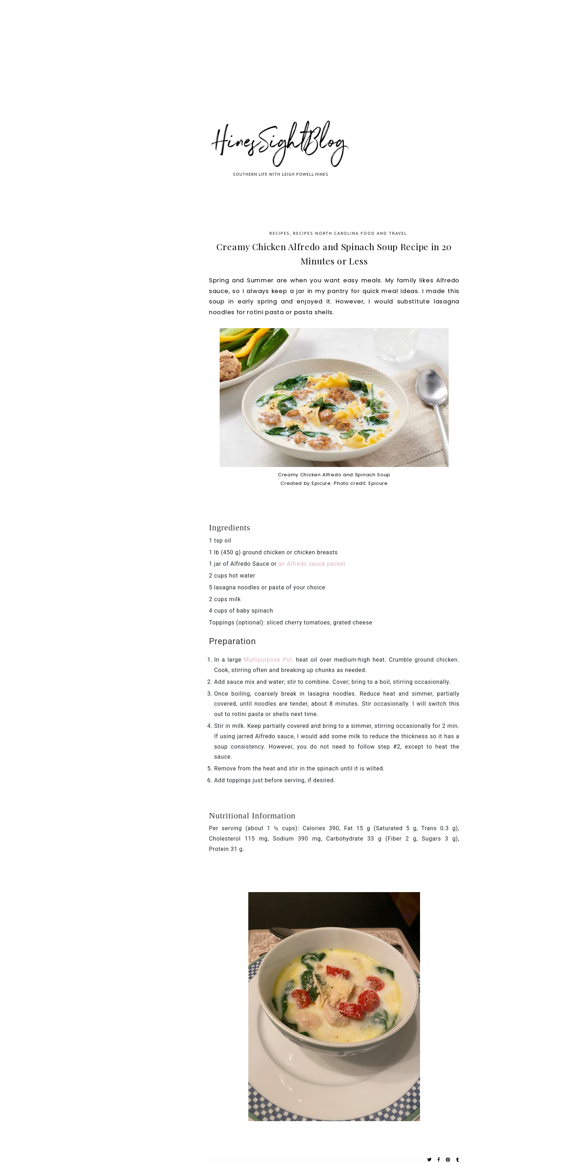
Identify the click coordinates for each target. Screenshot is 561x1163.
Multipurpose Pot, (268, 659)
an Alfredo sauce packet (311, 563)
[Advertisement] (214, 68)
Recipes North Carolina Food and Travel (350, 233)
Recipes (279, 233)
